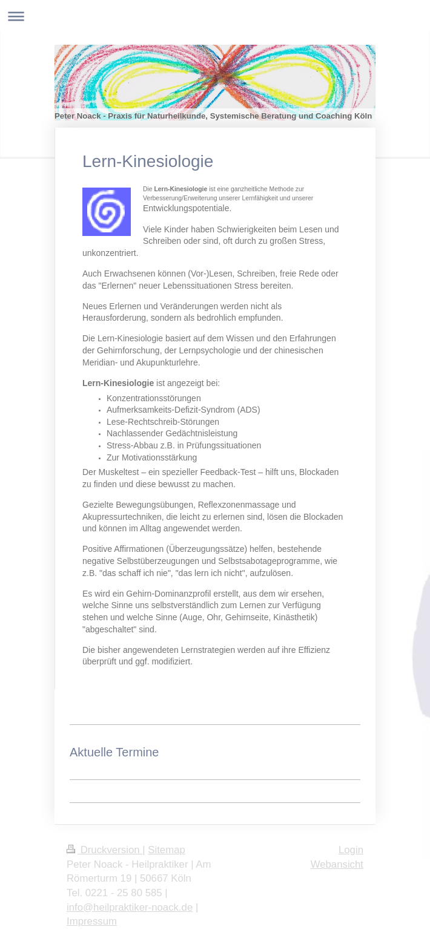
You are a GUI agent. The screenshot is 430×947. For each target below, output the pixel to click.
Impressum (92, 921)
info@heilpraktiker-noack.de (130, 907)
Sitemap (166, 850)
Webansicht (337, 864)
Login (351, 850)
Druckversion (104, 850)
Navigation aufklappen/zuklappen (215, 16)
